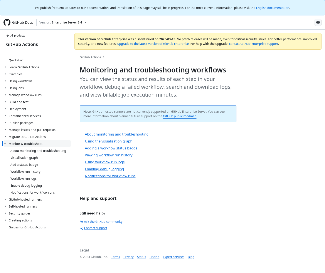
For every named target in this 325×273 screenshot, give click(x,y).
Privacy (128, 257)
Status (141, 257)
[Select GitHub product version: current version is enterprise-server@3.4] (63, 22)
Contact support (93, 228)
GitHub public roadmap (180, 116)
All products (15, 35)
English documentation (272, 8)
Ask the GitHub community (101, 221)
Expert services (173, 257)
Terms (115, 257)
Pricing (154, 257)
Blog (191, 257)
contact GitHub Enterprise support (253, 44)
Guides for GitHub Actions (27, 227)
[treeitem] (37, 60)
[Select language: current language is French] (318, 22)
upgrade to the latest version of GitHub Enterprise (153, 44)
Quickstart (16, 60)
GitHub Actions (22, 44)
